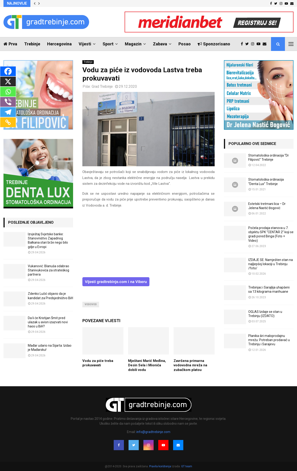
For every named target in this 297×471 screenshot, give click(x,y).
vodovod (91, 304)
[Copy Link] (8, 122)
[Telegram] (8, 112)
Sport (108, 43)
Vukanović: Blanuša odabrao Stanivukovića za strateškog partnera (48, 270)
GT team (186, 466)
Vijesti (85, 43)
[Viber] (8, 102)
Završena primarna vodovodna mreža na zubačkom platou (190, 365)
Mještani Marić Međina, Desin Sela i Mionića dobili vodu (147, 365)
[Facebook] (8, 71)
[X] (8, 81)
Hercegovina (59, 43)
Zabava (160, 43)
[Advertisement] (148, 244)
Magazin (133, 43)
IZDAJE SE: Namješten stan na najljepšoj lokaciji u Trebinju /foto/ (270, 264)
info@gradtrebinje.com (153, 432)
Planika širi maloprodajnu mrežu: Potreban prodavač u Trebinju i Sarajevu (269, 340)
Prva (10, 43)
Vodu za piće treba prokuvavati (97, 363)
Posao (184, 43)
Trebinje (32, 43)
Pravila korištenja (160, 466)
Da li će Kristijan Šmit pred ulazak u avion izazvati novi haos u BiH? (48, 322)
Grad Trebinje (102, 86)
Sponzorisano (214, 43)
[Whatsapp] (8, 92)
